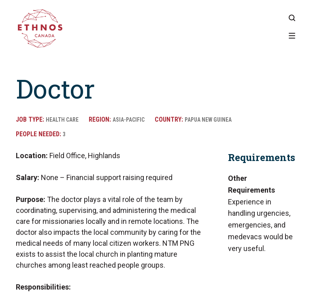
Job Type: (31, 119)
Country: (181, 119)
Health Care (65, 119)
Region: (106, 119)
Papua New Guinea (223, 119)
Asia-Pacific (137, 119)
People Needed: (39, 134)
